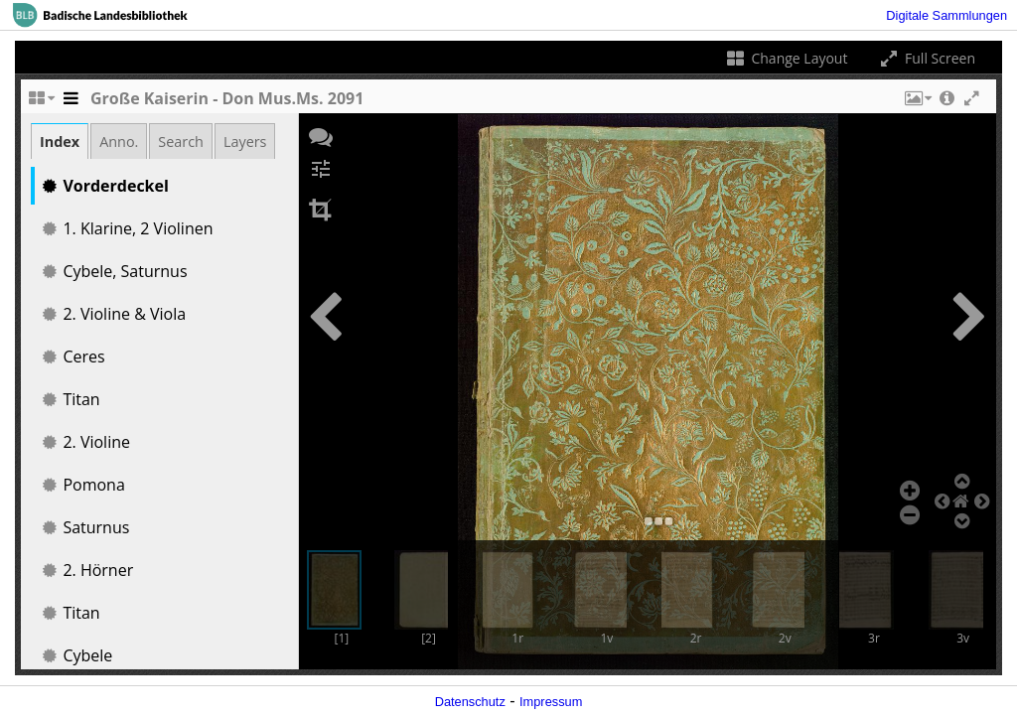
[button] (917, 103)
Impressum (550, 701)
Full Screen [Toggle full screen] (926, 58)
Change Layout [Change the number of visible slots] (786, 58)
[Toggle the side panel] (70, 103)
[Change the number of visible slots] (41, 103)
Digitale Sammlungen (946, 15)
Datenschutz (470, 701)
